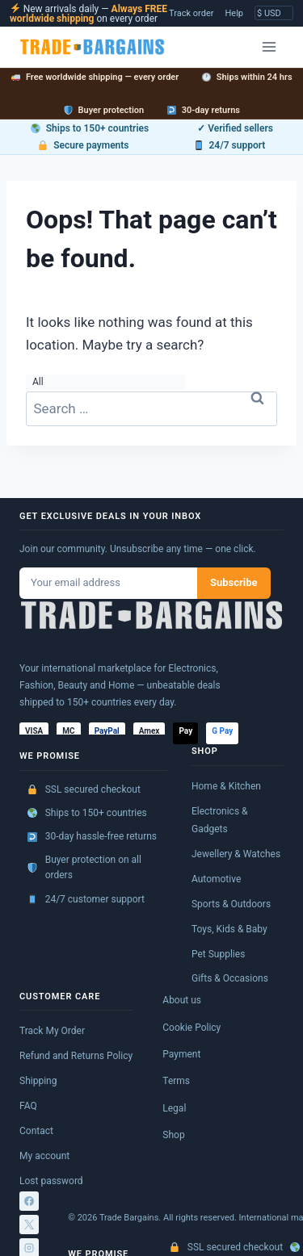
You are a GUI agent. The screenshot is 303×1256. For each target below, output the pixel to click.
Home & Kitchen (226, 786)
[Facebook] (29, 1201)
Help (234, 13)
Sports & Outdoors (231, 904)
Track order (191, 13)
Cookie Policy (191, 1027)
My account (44, 1156)
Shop (173, 1135)
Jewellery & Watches (235, 854)
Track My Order (52, 1030)
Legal (174, 1108)
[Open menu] (269, 46)
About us (181, 1000)
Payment (181, 1054)
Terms (176, 1080)
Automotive (216, 879)
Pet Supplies (218, 954)
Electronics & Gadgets (219, 820)
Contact (36, 1131)
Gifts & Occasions (229, 978)
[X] (29, 1224)
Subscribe (234, 582)
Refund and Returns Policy (76, 1055)
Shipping (38, 1080)
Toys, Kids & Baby (229, 929)
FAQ (28, 1106)
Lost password (51, 1181)
